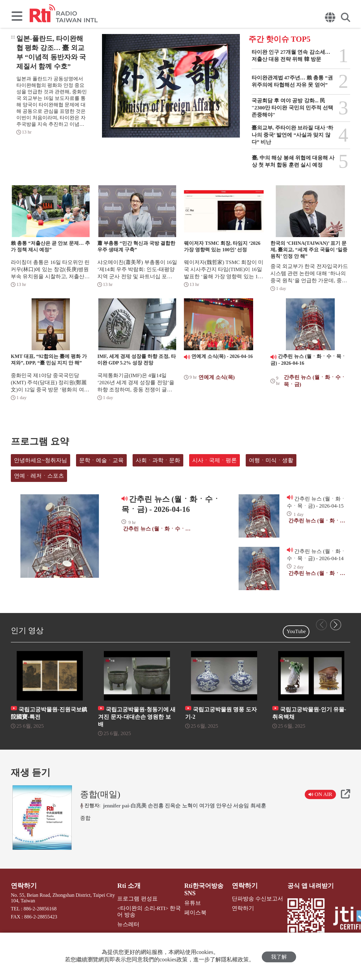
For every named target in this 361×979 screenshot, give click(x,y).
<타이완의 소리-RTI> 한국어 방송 (148, 909)
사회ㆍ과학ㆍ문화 (158, 460)
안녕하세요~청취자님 (40, 460)
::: (13, 36)
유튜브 (189, 902)
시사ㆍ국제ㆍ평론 (214, 460)
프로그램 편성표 (138, 897)
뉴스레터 (130, 922)
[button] (335, 624)
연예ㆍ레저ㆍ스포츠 (39, 476)
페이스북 (192, 911)
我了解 (279, 956)
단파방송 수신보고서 (253, 897)
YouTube (296, 631)
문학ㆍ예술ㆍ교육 (101, 460)
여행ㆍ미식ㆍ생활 (271, 460)
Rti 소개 (131, 885)
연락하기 (23, 885)
